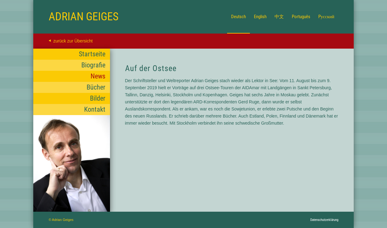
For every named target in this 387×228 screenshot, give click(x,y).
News (98, 76)
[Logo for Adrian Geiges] (84, 16)
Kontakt (94, 109)
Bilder (97, 98)
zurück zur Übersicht (73, 40)
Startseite (92, 54)
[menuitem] (238, 16)
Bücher (96, 87)
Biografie (93, 65)
